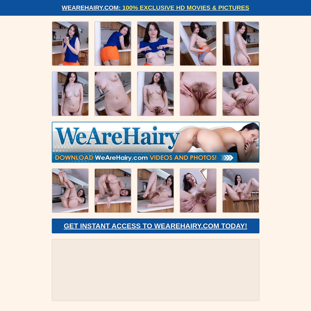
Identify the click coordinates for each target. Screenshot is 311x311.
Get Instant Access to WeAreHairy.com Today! (155, 226)
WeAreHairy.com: (155, 7)
